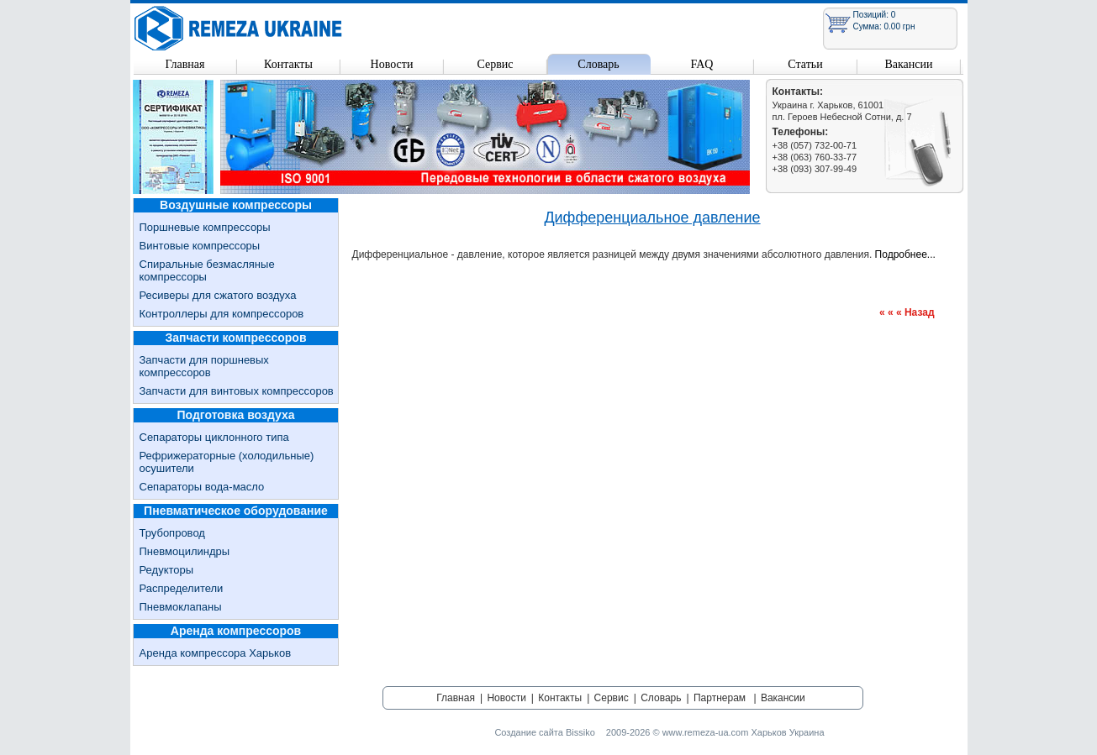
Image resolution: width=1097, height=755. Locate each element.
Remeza (239, 28)
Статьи (805, 64)
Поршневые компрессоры (205, 227)
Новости (392, 64)
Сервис (495, 64)
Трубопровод (172, 533)
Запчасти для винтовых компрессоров (237, 391)
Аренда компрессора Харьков (216, 653)
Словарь (598, 64)
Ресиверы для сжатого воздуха (218, 295)
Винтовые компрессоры (200, 245)
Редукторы (167, 570)
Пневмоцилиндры (185, 551)
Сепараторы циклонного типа (214, 437)
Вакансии (908, 64)
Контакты (288, 64)
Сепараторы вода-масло (202, 486)
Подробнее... (905, 254)
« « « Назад (907, 312)
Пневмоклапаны (181, 606)
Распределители (182, 588)
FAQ (702, 64)
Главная (185, 64)
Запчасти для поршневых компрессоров (204, 366)
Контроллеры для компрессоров (222, 313)
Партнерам (720, 698)
